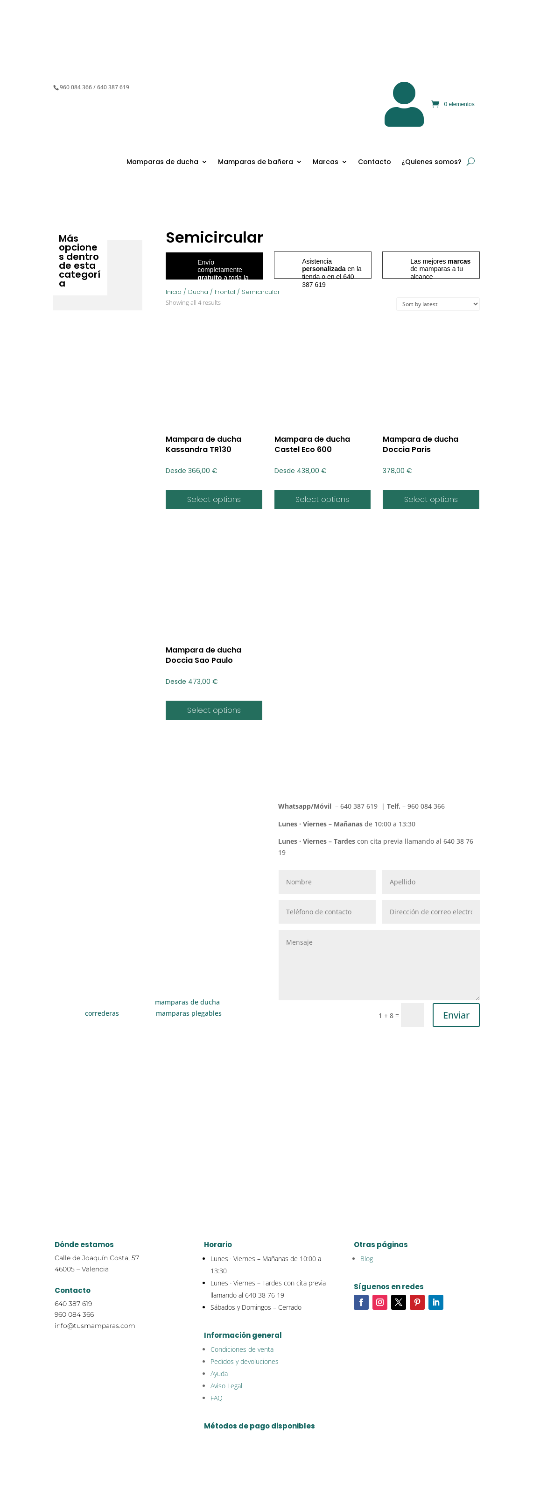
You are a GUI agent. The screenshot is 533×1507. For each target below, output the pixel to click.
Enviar (456, 1015)
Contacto (374, 161)
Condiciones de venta (242, 1349)
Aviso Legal (226, 1385)
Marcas (325, 161)
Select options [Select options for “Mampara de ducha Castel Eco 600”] (322, 499)
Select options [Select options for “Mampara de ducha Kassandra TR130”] (214, 499)
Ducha (198, 291)
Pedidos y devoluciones (244, 1361)
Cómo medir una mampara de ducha (154, 1138)
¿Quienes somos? (431, 161)
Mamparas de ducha (162, 161)
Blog (366, 1258)
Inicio (174, 291)
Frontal (225, 291)
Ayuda (219, 1373)
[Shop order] (438, 304)
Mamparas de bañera (255, 161)
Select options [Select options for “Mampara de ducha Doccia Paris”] (431, 499)
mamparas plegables (189, 1013)
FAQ (216, 1397)
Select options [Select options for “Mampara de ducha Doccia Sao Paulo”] (214, 710)
